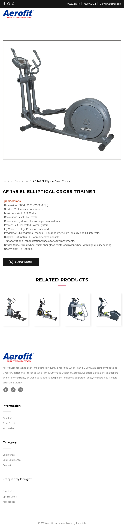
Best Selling (9, 428)
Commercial (21, 181)
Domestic (8, 465)
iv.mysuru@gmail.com (110, 3)
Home (6, 181)
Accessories (9, 501)
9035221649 (73, 3)
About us (7, 418)
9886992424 (89, 3)
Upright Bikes (10, 496)
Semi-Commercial (12, 459)
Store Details (9, 423)
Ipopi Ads (81, 523)
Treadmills (8, 491)
